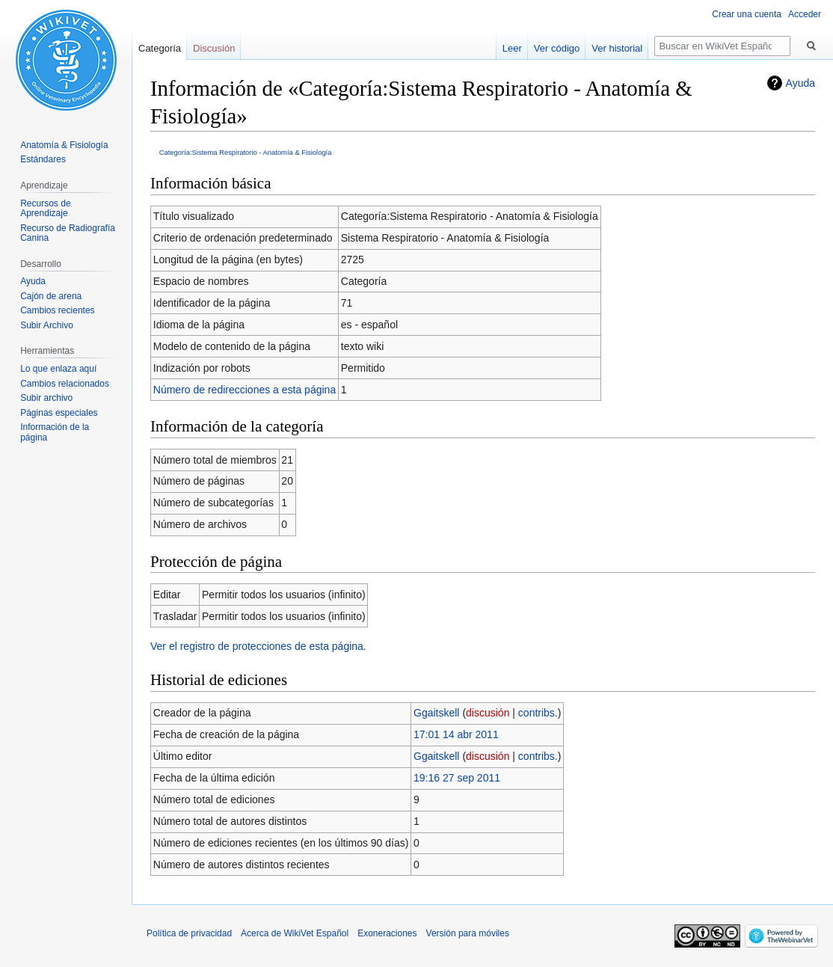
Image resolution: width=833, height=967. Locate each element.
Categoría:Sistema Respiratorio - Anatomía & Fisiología (245, 152)
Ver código (557, 48)
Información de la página (54, 432)
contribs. (538, 713)
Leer (512, 48)
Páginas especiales (58, 413)
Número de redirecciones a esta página (244, 390)
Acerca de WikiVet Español (294, 933)
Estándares (43, 159)
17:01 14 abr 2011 (456, 734)
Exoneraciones (386, 933)
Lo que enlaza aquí (58, 368)
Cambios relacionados (64, 383)
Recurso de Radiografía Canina (67, 233)
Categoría (159, 48)
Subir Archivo (46, 325)
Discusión (214, 48)
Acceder (804, 14)
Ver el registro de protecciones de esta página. (258, 646)
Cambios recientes (57, 310)
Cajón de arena (51, 296)
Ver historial (616, 48)
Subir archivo (46, 398)
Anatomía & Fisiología (64, 145)
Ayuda (800, 83)
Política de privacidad (189, 933)
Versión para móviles (467, 933)
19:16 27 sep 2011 (457, 778)
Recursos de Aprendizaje (45, 208)
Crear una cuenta (746, 14)
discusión (487, 713)
